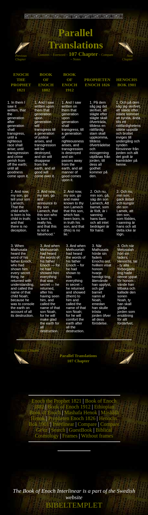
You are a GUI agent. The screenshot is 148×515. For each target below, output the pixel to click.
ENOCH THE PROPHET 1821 (21, 82)
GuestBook (80, 430)
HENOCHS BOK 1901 (126, 82)
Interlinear (63, 424)
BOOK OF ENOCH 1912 (69, 82)
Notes (76, 59)
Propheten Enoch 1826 (71, 418)
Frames (70, 435)
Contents (43, 55)
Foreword (59, 55)
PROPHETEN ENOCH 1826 (97, 82)
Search (58, 430)
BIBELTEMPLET (74, 505)
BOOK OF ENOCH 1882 (46, 82)
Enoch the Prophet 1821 (56, 401)
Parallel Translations (78, 355)
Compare (107, 55)
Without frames (97, 435)
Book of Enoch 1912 (69, 406)
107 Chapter (83, 54)
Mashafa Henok (80, 412)
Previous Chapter (23, 56)
